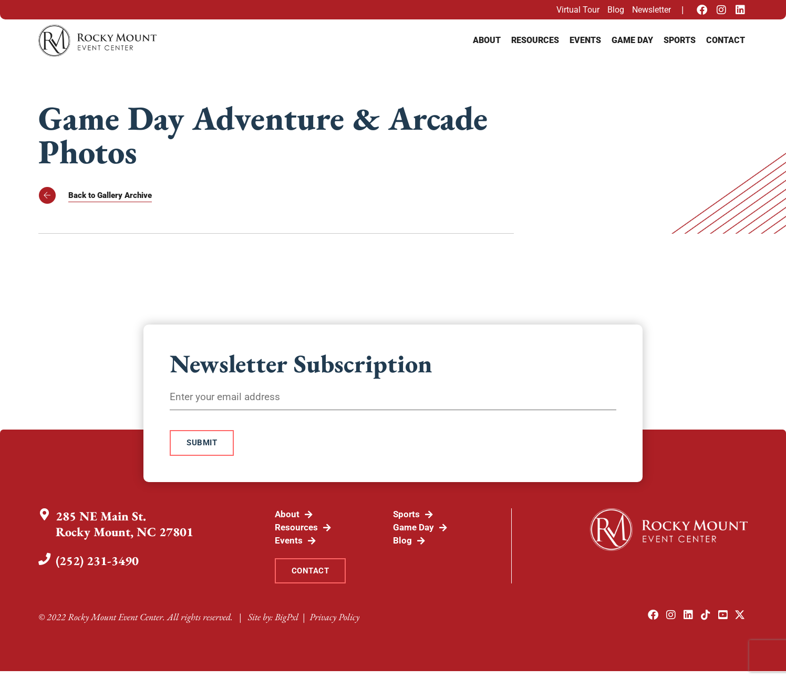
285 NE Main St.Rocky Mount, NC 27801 (125, 527)
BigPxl (286, 625)
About (487, 40)
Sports (680, 40)
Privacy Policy (334, 625)
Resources (535, 40)
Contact (725, 40)
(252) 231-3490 (98, 564)
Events (585, 40)
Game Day (632, 40)
